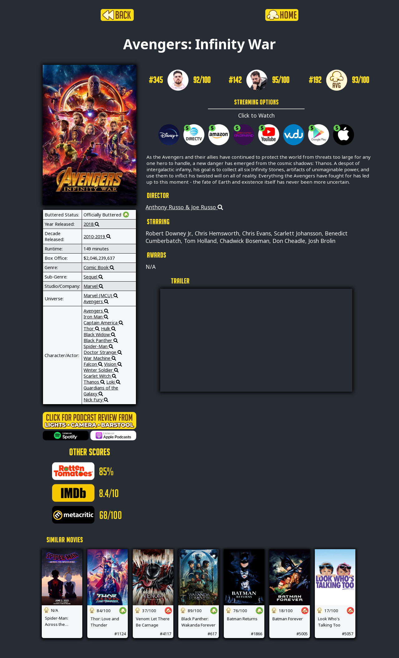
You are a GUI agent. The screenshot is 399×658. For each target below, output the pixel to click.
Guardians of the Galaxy (101, 391)
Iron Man (96, 317)
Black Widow (99, 334)
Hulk (108, 328)
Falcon (93, 364)
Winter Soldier (101, 370)
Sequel (93, 277)
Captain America (103, 323)
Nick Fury (96, 400)
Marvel (93, 286)
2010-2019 (97, 236)
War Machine (100, 358)
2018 (91, 224)
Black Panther (101, 340)
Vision (113, 364)
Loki (113, 382)
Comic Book (99, 267)
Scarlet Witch (100, 376)
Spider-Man (98, 346)
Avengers (96, 301)
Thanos (94, 382)
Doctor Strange (103, 352)
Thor (91, 328)
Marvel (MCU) (101, 295)
